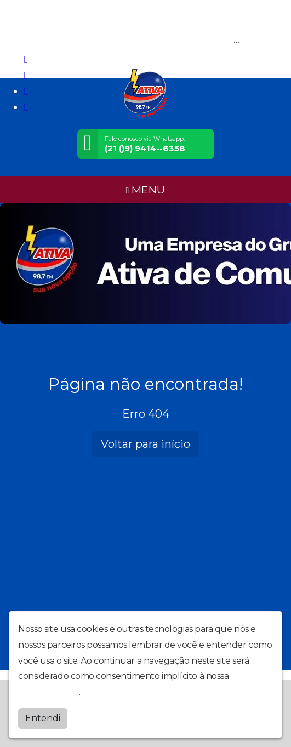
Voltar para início (145, 444)
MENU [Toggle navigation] (146, 189)
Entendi (42, 718)
